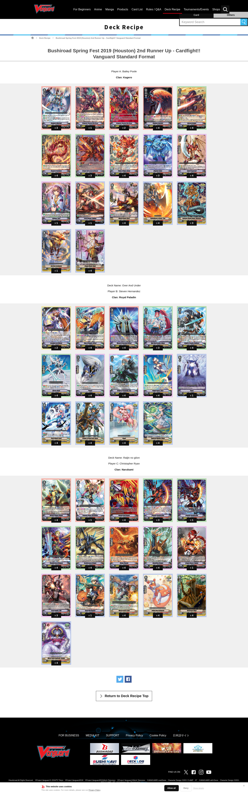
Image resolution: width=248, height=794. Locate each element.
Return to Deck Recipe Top (126, 696)
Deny (185, 788)
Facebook (193, 772)
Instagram (201, 772)
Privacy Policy (94, 790)
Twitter (186, 772)
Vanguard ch (209, 772)
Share (128, 679)
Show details (198, 788)
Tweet (119, 679)
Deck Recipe (44, 38)
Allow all (171, 788)
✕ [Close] (244, 785)
